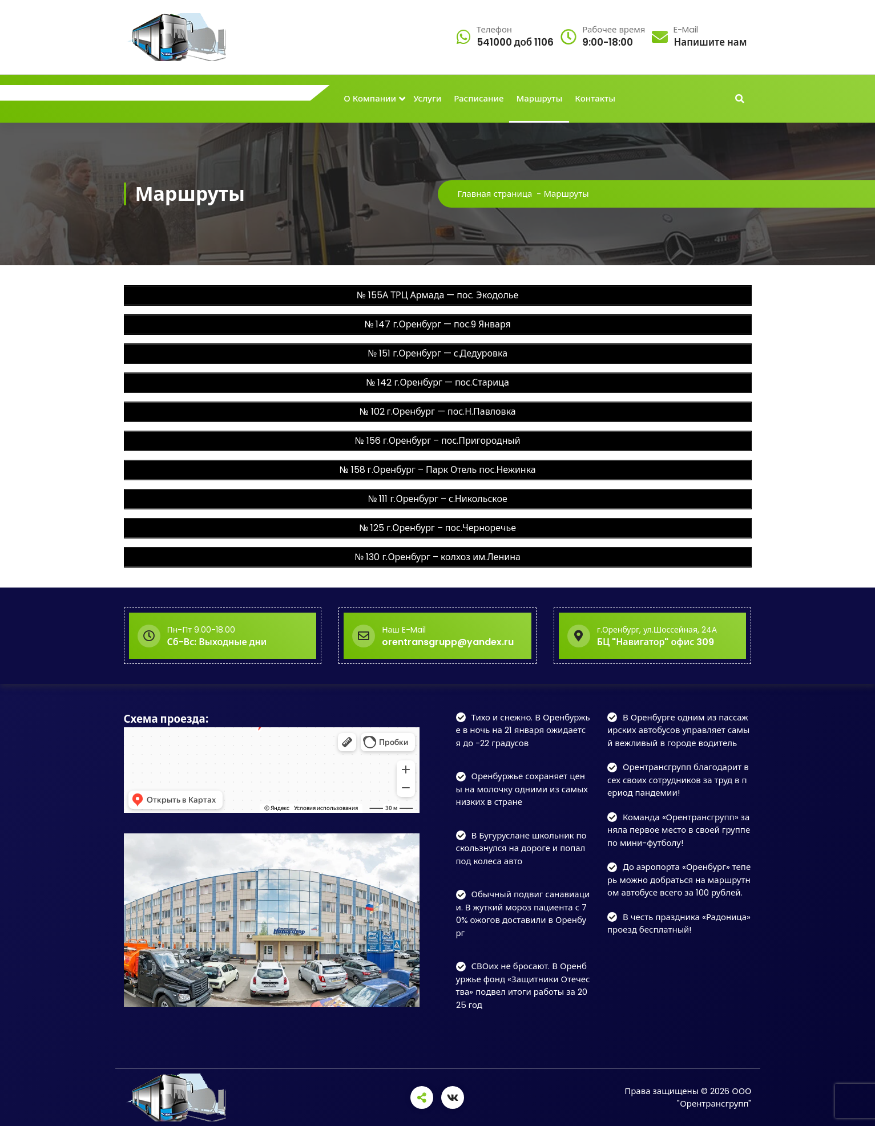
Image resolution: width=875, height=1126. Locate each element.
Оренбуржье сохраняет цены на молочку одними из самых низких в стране (522, 789)
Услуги (427, 98)
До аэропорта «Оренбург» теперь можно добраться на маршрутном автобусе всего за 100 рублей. (679, 879)
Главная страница (495, 194)
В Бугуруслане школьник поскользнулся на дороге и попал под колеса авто (521, 848)
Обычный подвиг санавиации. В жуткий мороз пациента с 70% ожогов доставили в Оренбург (523, 913)
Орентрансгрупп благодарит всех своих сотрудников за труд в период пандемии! (678, 780)
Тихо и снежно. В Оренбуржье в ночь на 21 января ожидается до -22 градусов (523, 730)
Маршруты (539, 98)
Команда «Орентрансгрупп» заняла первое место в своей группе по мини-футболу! (678, 830)
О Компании (370, 98)
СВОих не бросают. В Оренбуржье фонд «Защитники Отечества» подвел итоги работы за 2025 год (523, 985)
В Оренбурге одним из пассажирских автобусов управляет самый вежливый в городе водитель (678, 730)
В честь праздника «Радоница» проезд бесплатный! (679, 923)
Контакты (595, 98)
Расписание (478, 98)
